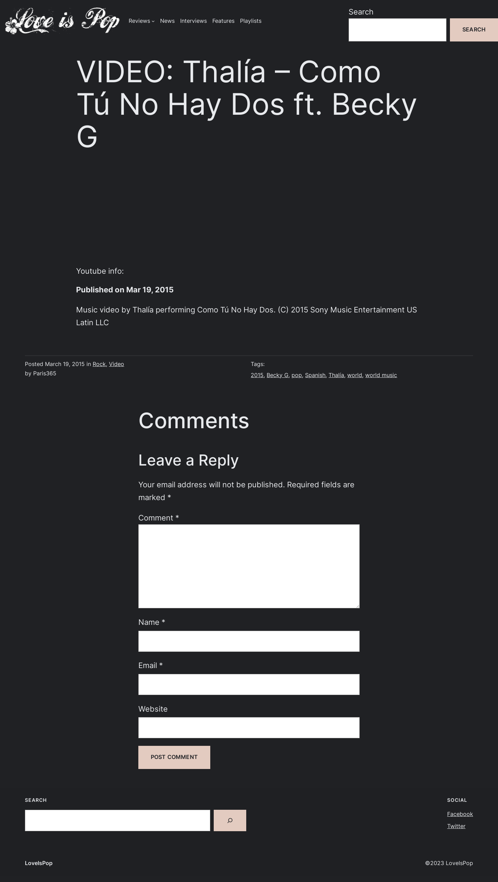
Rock (99, 364)
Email (150, 665)
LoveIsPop (39, 863)
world (354, 375)
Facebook (460, 814)
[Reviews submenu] (153, 20)
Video (116, 364)
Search (361, 11)
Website (153, 708)
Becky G (277, 375)
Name (151, 622)
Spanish (315, 375)
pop (297, 375)
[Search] (230, 820)
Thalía (336, 375)
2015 (257, 375)
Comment (158, 517)
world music (381, 375)
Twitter (456, 826)
